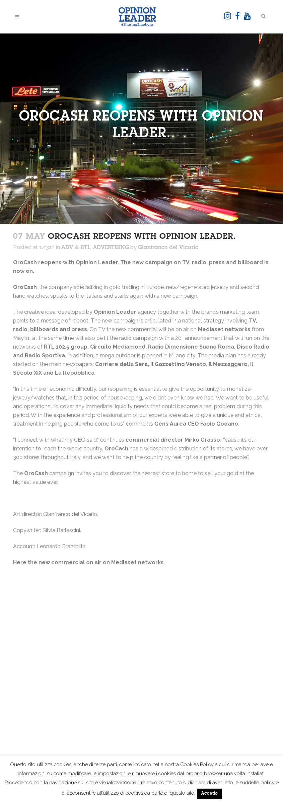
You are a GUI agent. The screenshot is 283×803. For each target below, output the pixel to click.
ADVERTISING (111, 247)
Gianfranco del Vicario (168, 247)
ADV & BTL (75, 247)
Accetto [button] (209, 794)
